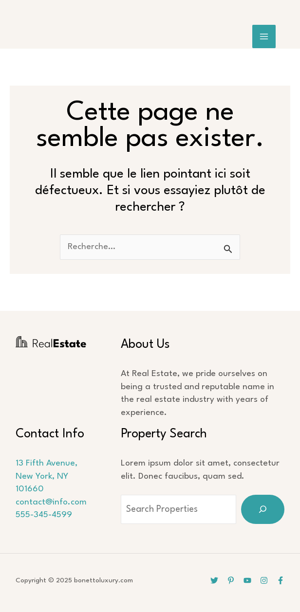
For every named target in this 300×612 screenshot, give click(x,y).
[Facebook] (280, 580)
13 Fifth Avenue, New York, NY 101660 (46, 476)
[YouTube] (247, 580)
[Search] (262, 509)
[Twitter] (214, 580)
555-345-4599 (44, 515)
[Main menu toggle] (264, 37)
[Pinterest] (231, 580)
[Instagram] (264, 580)
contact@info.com (51, 502)
